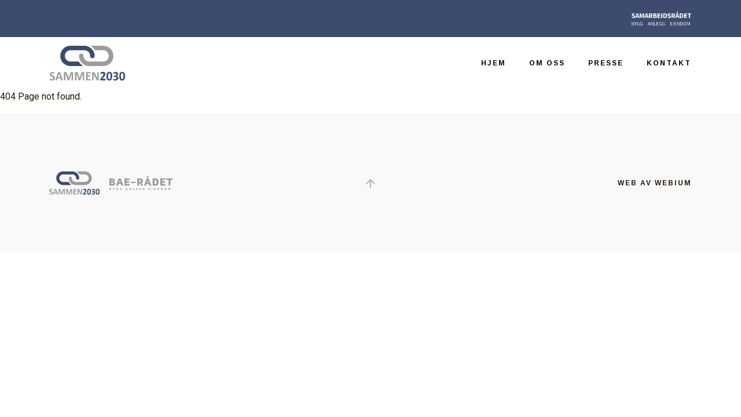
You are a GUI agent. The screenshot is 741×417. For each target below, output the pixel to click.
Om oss (547, 63)
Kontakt (669, 63)
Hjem (493, 63)
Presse (605, 63)
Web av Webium (655, 183)
